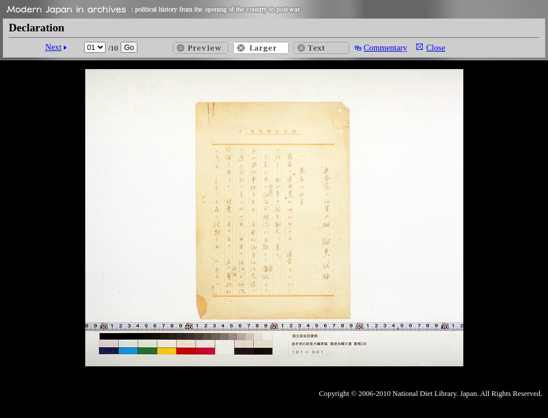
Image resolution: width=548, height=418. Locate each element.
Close (435, 47)
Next (53, 47)
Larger (261, 48)
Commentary (385, 47)
